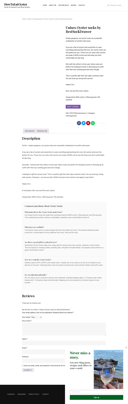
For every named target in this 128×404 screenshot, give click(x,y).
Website (25, 357)
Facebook (11, 394)
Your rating (26, 317)
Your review (27, 321)
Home (45, 5)
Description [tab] (29, 131)
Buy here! (73, 107)
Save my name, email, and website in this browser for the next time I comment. (53, 365)
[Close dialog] (126, 348)
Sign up (96, 397)
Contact (81, 5)
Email (24, 348)
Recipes (73, 5)
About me (52, 5)
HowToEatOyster (15, 4)
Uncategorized (37, 19)
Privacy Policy (34, 394)
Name (25, 339)
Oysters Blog (63, 5)
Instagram (22, 394)
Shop (29, 19)
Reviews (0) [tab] (42, 131)
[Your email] (96, 392)
